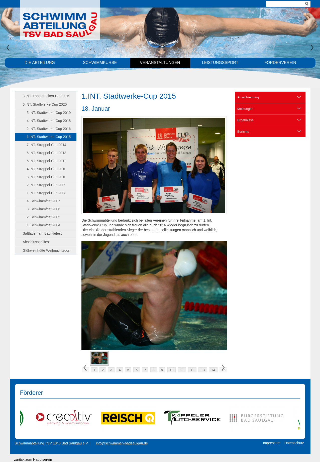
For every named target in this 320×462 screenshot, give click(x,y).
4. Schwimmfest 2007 (43, 201)
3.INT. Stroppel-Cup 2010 (46, 177)
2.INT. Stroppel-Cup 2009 (46, 185)
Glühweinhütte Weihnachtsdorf (46, 250)
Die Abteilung (40, 62)
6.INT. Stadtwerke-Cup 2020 (45, 104)
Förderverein (280, 62)
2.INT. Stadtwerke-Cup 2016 (49, 129)
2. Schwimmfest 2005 (43, 217)
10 (172, 370)
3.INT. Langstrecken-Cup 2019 (46, 96)
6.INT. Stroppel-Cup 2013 (46, 153)
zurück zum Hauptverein (33, 459)
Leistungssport (220, 62)
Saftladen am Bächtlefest (42, 233)
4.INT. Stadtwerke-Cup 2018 (49, 121)
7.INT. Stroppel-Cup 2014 (46, 145)
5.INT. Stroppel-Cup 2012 (46, 161)
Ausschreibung (248, 97)
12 (192, 370)
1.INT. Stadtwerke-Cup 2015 (49, 137)
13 (203, 370)
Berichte (243, 132)
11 (182, 370)
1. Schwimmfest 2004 (43, 225)
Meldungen (245, 109)
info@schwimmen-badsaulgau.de (122, 443)
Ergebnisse (245, 120)
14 (213, 370)
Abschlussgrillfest (36, 242)
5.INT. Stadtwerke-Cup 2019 (49, 113)
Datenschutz (294, 443)
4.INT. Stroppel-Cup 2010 (46, 169)
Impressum (271, 443)
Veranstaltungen (160, 62)
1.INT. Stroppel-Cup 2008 (46, 193)
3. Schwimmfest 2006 (43, 209)
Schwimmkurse (100, 62)
